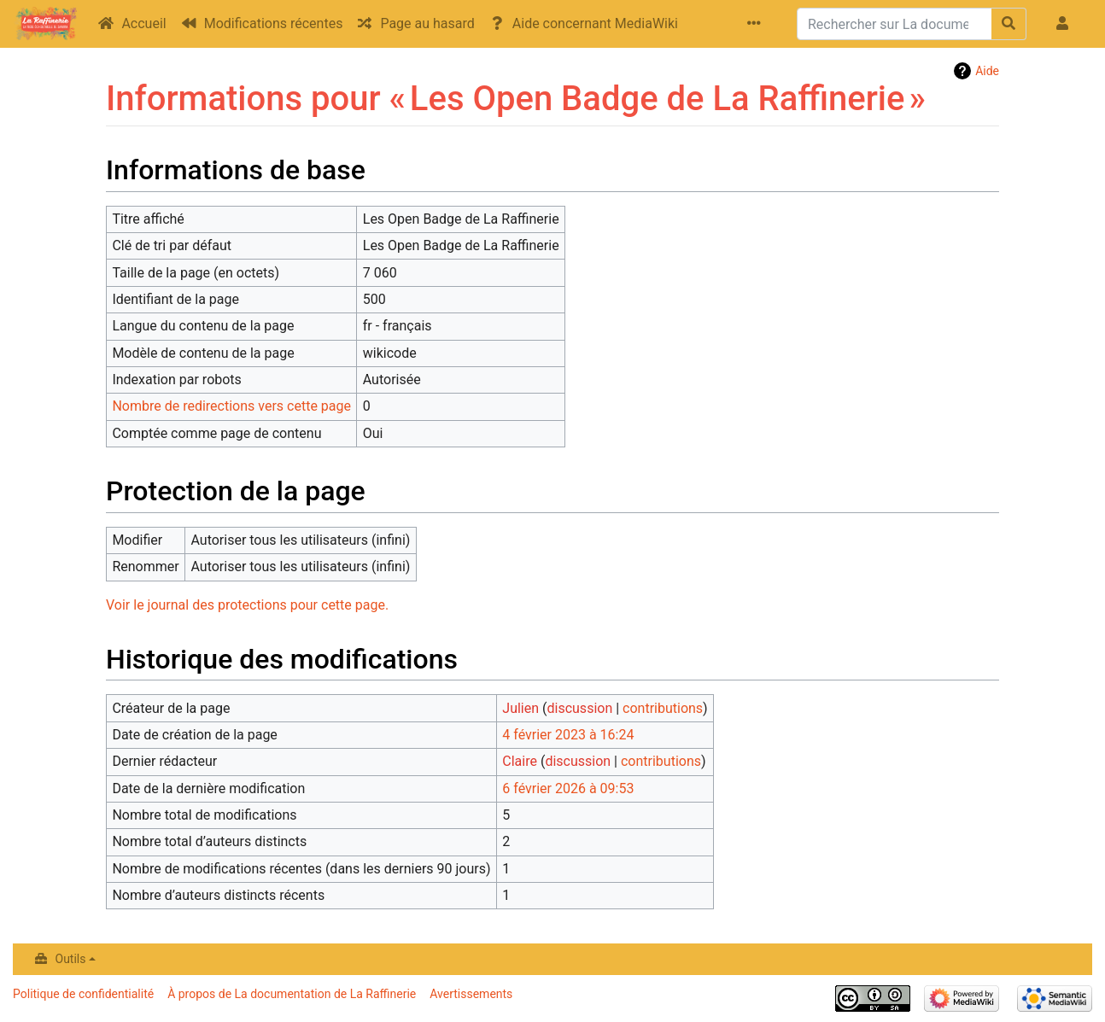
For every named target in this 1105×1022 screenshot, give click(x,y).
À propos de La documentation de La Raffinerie (291, 994)
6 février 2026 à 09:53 (568, 788)
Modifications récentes (273, 23)
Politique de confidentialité (83, 994)
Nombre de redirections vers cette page (231, 406)
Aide (987, 71)
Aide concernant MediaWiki (595, 23)
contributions (663, 708)
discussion (580, 708)
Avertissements (471, 994)
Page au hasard (427, 23)
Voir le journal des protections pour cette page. (247, 605)
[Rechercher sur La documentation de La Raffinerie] (894, 24)
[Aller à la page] (1008, 24)
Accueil (143, 23)
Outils (71, 959)
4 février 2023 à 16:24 (568, 735)
